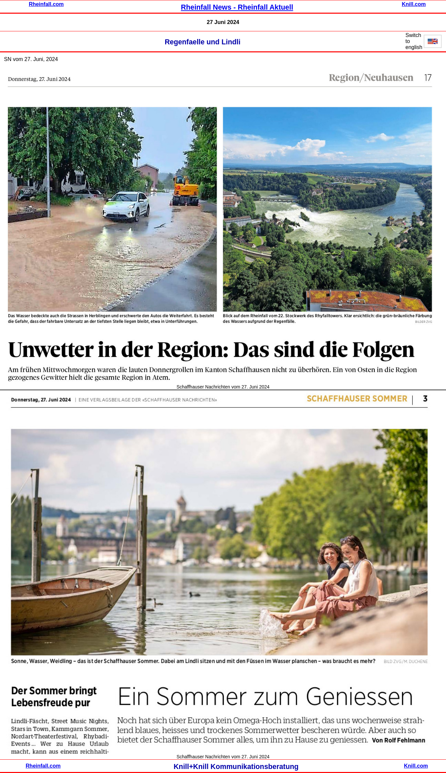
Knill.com (414, 4)
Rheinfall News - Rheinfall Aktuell (237, 7)
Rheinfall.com (46, 4)
